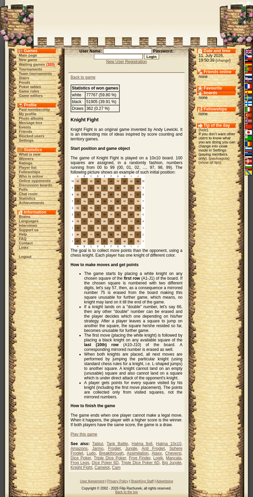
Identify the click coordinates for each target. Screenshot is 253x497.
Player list (28, 167)
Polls (23, 189)
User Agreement (92, 481)
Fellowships (29, 172)
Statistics (27, 198)
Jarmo (97, 448)
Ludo (91, 453)
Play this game (84, 434)
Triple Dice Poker (110, 458)
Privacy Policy (117, 481)
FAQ (23, 239)
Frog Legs (80, 462)
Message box (30, 123)
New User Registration (126, 61)
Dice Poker (81, 458)
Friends (26, 132)
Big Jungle (171, 462)
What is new (30, 154)
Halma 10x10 (168, 443)
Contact (26, 243)
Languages (29, 221)
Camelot (102, 467)
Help (23, 234)
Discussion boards (35, 185)
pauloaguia (219, 158)
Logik (158, 458)
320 (50, 64)
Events (25, 127)
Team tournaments (35, 74)
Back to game (83, 77)
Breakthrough (111, 453)
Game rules (29, 91)
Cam (116, 467)
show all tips (210, 162)
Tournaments (30, 69)
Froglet (114, 448)
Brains (25, 217)
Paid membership (34, 109)
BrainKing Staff (142, 481)
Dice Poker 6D (105, 462)
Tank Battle (117, 443)
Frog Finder (139, 458)
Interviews (28, 225)
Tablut (97, 443)
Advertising (164, 481)
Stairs (24, 78)
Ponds (25, 82)
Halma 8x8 (142, 443)
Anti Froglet (153, 448)
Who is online (31, 176)
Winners (26, 159)
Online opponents (35, 181)
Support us (29, 230)
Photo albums (31, 118)
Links (24, 247)
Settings (26, 140)
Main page (28, 55)
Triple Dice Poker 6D (140, 462)
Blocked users (31, 136)
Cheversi (173, 453)
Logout (25, 257)
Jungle (131, 448)
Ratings (26, 163)
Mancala (173, 458)
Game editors (31, 96)
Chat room (28, 194)
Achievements (31, 203)
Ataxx (157, 453)
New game (28, 60)
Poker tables (30, 87)
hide (203, 130)
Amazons (79, 448)
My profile (28, 114)
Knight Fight (81, 467)
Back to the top (126, 492)
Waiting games (32, 64)
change (223, 60)
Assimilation (138, 453)
